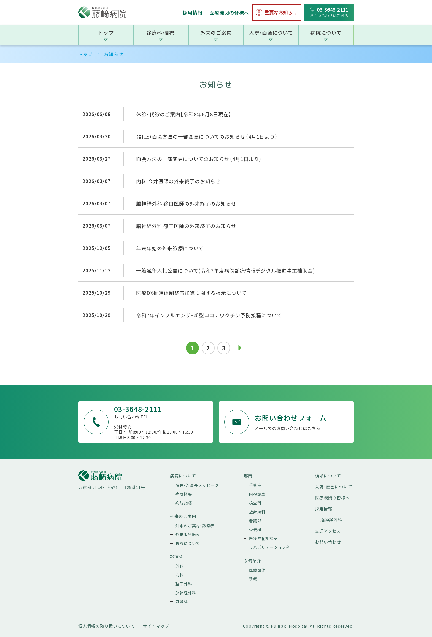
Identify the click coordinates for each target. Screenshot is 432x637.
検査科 (255, 503)
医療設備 (257, 570)
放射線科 (257, 512)
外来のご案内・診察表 (195, 525)
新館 (253, 579)
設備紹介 (252, 560)
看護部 (255, 520)
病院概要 (183, 494)
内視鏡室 (257, 494)
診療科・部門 (161, 32)
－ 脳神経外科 (328, 520)
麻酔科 (181, 601)
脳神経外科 (185, 592)
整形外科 (183, 584)
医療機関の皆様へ (229, 12)
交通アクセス (328, 531)
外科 (179, 566)
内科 (179, 574)
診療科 (176, 556)
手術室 (255, 485)
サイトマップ (156, 626)
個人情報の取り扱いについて (106, 626)
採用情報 (192, 12)
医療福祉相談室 (263, 538)
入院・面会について (271, 32)
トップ (106, 32)
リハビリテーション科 (269, 547)
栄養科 (255, 529)
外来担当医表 (187, 534)
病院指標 (183, 503)
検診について (187, 543)
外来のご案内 (215, 32)
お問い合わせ (328, 542)
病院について (325, 32)
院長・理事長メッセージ (197, 485)
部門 (248, 476)
